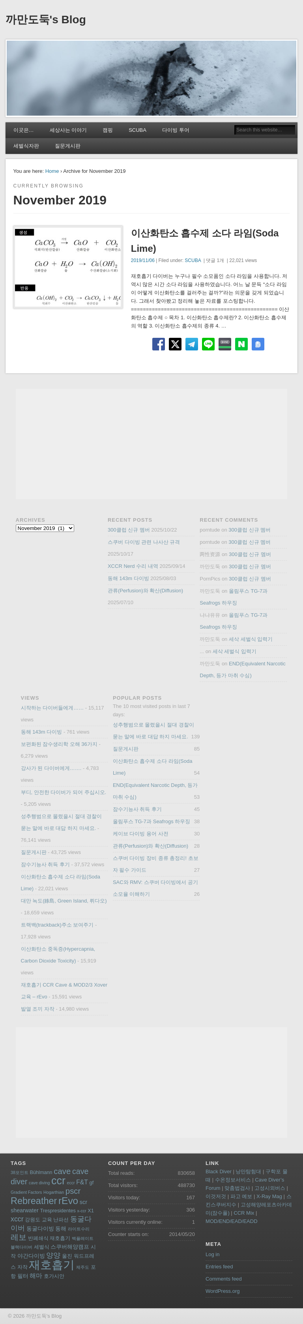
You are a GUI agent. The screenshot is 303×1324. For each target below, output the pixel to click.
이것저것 (216, 1196)
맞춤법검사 (237, 1188)
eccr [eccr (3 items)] (71, 1182)
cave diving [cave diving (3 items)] (39, 1182)
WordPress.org (222, 1291)
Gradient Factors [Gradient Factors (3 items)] (26, 1192)
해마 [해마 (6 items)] (36, 1275)
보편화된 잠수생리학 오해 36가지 (59, 744)
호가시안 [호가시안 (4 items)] (54, 1276)
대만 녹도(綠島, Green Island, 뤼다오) (64, 901)
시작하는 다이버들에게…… (52, 708)
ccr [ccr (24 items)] (58, 1181)
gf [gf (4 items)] (92, 1182)
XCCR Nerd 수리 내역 (133, 566)
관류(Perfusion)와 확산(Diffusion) (145, 591)
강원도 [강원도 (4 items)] (32, 1220)
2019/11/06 (143, 260)
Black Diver (219, 1171)
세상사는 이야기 (68, 130)
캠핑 (108, 130)
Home (52, 171)
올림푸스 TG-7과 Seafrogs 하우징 (151, 821)
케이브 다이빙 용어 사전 (140, 834)
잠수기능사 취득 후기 (45, 864)
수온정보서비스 (233, 1180)
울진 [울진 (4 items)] (67, 1256)
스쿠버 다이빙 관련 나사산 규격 (144, 542)
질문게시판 (67, 146)
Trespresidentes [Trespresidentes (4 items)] (58, 1211)
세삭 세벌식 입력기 (251, 639)
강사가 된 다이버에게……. (51, 768)
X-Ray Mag (269, 1196)
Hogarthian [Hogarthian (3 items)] (53, 1192)
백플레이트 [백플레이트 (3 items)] (83, 1238)
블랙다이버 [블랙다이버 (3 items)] (21, 1247)
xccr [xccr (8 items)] (17, 1219)
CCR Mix (244, 1213)
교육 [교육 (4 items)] (47, 1220)
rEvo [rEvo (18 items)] (68, 1200)
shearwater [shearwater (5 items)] (25, 1210)
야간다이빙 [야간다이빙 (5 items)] (31, 1256)
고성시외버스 (269, 1188)
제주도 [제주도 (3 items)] (82, 1267)
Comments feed (224, 1279)
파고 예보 (241, 1196)
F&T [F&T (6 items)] (82, 1182)
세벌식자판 (26, 146)
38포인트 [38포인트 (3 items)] (19, 1172)
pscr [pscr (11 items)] (73, 1191)
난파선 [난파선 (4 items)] (61, 1220)
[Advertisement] (152, 444)
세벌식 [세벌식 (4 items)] (41, 1247)
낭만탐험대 (248, 1171)
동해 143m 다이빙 (128, 578)
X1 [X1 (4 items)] (91, 1211)
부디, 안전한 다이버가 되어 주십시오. (64, 792)
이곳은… (23, 130)
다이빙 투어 (175, 130)
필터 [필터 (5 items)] (22, 1276)
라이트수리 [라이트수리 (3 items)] (79, 1229)
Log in (212, 1254)
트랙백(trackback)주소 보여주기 (57, 925)
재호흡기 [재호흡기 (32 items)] (52, 1264)
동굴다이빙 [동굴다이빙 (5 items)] (40, 1228)
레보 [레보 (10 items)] (18, 1237)
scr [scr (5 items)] (83, 1202)
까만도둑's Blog (46, 19)
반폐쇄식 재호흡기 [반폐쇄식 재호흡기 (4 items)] (49, 1238)
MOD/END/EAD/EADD (231, 1221)
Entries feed (219, 1267)
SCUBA (137, 130)
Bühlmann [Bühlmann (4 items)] (41, 1172)
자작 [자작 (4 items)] (22, 1267)
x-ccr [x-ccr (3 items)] (81, 1210)
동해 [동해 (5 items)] (60, 1228)
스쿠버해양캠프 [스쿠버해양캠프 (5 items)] (69, 1246)
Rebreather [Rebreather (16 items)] (34, 1201)
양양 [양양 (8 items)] (53, 1255)
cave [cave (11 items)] (62, 1171)
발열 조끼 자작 (37, 1009)
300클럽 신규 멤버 (129, 530)
